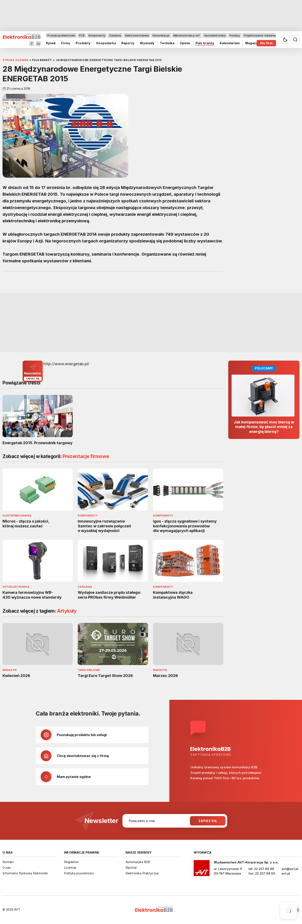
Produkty (83, 43)
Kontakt (8, 862)
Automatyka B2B (138, 862)
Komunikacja (161, 35)
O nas (7, 868)
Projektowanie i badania (260, 35)
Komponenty (96, 35)
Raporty (127, 43)
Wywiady (147, 43)
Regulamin (71, 862)
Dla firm (266, 43)
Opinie (185, 43)
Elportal (131, 868)
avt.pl (285, 873)
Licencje (70, 868)
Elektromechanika (137, 35)
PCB (81, 35)
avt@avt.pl (289, 869)
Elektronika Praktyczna (142, 873)
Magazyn (252, 43)
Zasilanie (115, 35)
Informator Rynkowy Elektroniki (25, 873)
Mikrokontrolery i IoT (186, 35)
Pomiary (234, 35)
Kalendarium (230, 43)
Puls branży (205, 43)
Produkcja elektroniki (61, 35)
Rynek (51, 43)
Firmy (65, 43)
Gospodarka (106, 43)
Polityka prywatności (79, 873)
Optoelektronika (215, 35)
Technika (167, 43)
